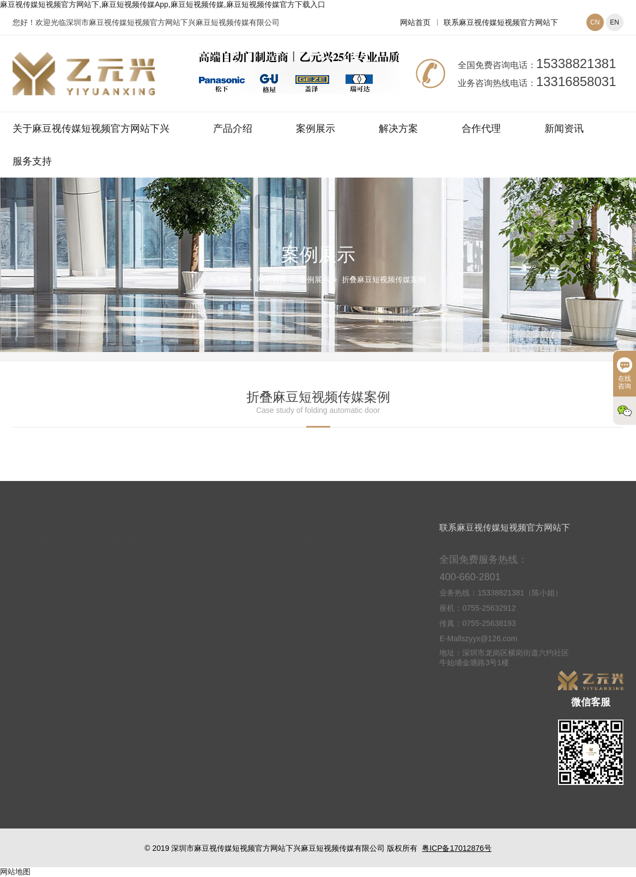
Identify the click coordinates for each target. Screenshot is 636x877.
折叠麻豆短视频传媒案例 (384, 279)
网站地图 (15, 871)
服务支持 (32, 161)
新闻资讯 (564, 128)
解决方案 (398, 128)
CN (594, 22)
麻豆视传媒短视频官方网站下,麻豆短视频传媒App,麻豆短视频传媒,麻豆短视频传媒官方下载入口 (162, 4)
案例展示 (315, 128)
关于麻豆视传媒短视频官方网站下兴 (91, 128)
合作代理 (481, 128)
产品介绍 (232, 128)
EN (614, 22)
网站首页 (415, 22)
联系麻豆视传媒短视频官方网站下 (501, 22)
